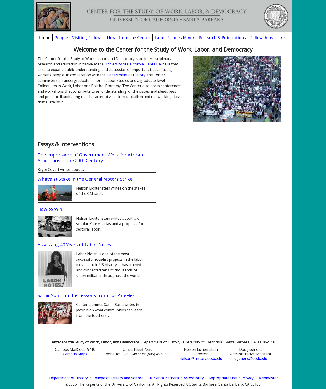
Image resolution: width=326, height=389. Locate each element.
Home (44, 37)
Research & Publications (222, 37)
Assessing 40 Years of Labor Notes (74, 245)
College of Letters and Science (118, 377)
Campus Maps (75, 353)
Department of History (126, 74)
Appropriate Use (223, 377)
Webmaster (268, 377)
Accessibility (194, 377)
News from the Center (128, 37)
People (61, 37)
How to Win (50, 209)
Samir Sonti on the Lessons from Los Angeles (86, 295)
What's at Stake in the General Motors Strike (85, 179)
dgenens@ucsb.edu (250, 358)
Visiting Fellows (87, 37)
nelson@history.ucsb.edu (201, 358)
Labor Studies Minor (174, 37)
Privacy (248, 377)
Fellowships (261, 37)
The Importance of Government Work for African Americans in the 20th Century (90, 157)
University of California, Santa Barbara (137, 64)
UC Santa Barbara (163, 377)
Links (282, 37)
